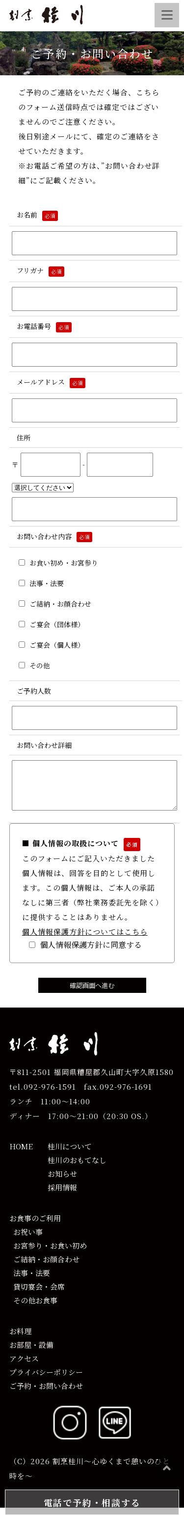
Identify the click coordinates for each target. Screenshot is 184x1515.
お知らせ (62, 1181)
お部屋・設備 (31, 1352)
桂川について (70, 1153)
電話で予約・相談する (92, 1502)
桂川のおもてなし (77, 1167)
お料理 (20, 1338)
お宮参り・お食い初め (48, 1253)
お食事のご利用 (35, 1225)
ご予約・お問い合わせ (46, 1393)
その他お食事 (33, 1307)
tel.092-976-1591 (42, 1094)
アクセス (24, 1366)
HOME (21, 1153)
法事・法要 (29, 1280)
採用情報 (62, 1194)
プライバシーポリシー (46, 1379)
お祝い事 (26, 1239)
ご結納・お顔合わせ (44, 1266)
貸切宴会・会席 (37, 1294)
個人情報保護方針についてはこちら (85, 939)
